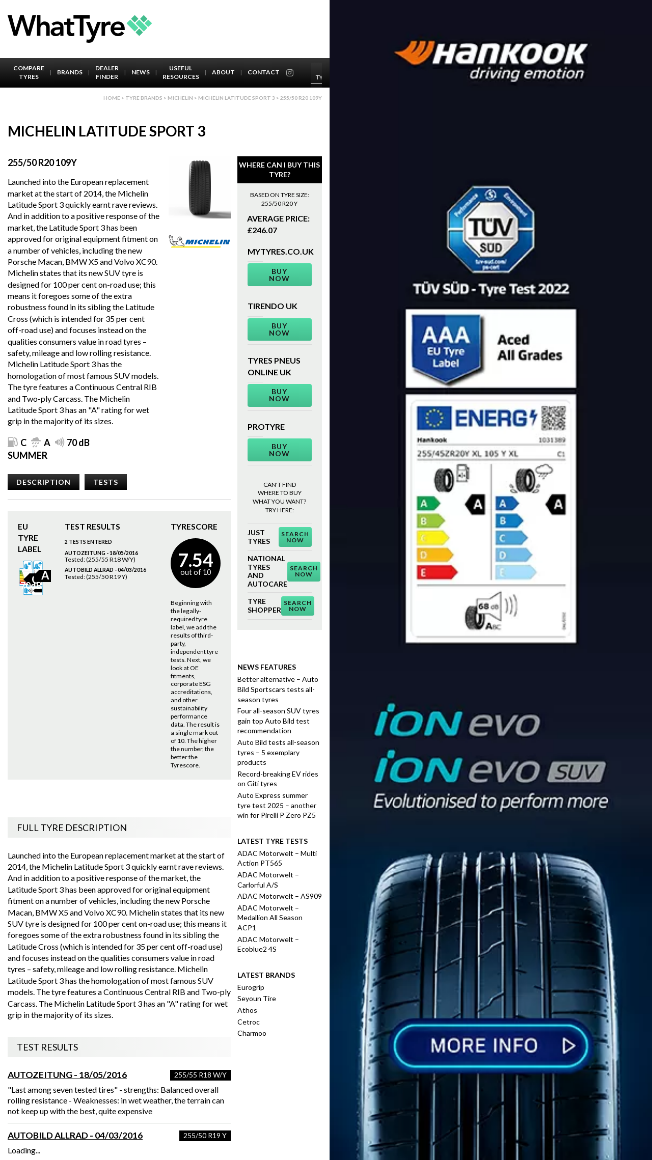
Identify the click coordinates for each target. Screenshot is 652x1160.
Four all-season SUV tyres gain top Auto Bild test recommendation (278, 720)
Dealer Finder (107, 72)
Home (111, 98)
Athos (247, 1010)
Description (43, 482)
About (223, 72)
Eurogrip (250, 987)
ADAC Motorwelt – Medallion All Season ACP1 (270, 917)
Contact (264, 72)
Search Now (295, 537)
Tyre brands (143, 98)
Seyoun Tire (256, 998)
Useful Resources (180, 72)
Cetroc (248, 1021)
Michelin (180, 98)
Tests (105, 482)
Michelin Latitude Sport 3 (236, 98)
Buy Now (279, 275)
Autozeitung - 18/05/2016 (67, 1074)
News (140, 72)
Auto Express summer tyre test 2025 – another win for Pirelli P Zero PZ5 (276, 805)
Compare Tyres (28, 72)
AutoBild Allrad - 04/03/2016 (75, 1135)
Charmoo (251, 1033)
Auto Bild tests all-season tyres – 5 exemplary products (278, 752)
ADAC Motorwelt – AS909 (279, 896)
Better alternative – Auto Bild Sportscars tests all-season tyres (277, 689)
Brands (70, 72)
